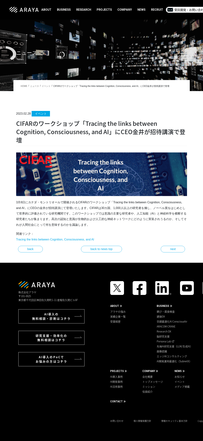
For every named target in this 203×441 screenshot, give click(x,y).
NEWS (178, 371)
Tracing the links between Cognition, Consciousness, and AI (55, 239)
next (173, 249)
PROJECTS (117, 371)
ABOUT (114, 306)
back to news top (101, 249)
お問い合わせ (116, 421)
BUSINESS (163, 306)
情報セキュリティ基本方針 (174, 421)
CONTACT (116, 401)
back (30, 249)
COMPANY (148, 371)
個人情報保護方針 (142, 421)
